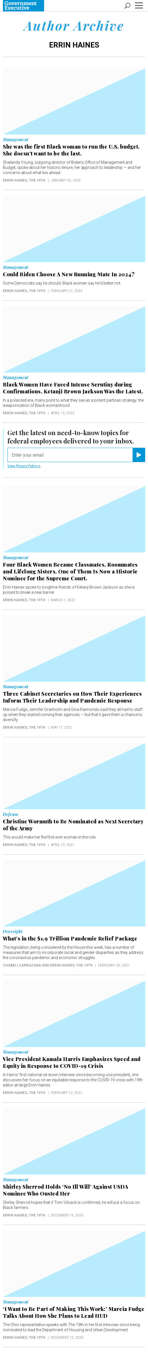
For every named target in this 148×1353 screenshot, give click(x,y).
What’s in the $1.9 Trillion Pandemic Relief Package (70, 938)
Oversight (13, 932)
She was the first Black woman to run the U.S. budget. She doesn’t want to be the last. (71, 150)
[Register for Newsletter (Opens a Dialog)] (139, 455)
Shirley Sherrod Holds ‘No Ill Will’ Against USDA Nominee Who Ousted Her (65, 1190)
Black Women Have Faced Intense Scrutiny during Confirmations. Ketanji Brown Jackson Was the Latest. (73, 388)
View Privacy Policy (23, 466)
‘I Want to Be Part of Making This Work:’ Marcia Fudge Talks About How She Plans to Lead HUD (74, 1312)
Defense (11, 814)
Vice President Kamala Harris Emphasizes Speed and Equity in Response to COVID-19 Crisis (72, 1062)
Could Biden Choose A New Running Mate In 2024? (69, 274)
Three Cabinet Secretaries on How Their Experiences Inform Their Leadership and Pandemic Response (72, 697)
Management (16, 140)
